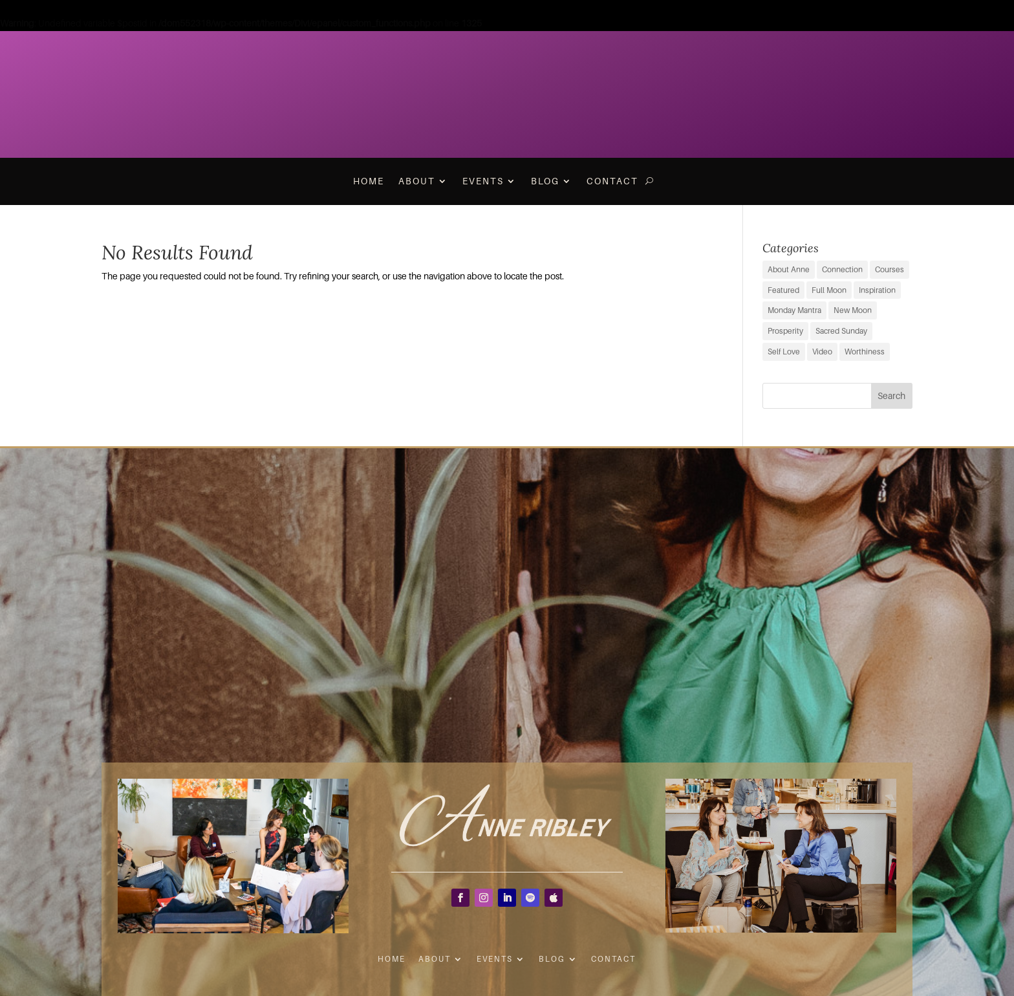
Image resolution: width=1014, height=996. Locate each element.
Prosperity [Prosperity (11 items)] (785, 331)
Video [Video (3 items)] (822, 351)
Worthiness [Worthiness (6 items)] (865, 351)
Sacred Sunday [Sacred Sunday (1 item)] (841, 331)
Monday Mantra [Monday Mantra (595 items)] (794, 310)
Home (368, 181)
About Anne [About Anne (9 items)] (789, 269)
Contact (612, 181)
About (416, 181)
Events (483, 181)
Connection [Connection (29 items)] (842, 269)
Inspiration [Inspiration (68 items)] (877, 290)
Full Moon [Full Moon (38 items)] (829, 290)
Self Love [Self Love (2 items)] (784, 351)
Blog (545, 181)
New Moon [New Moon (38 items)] (853, 310)
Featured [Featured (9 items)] (783, 290)
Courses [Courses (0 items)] (889, 269)
